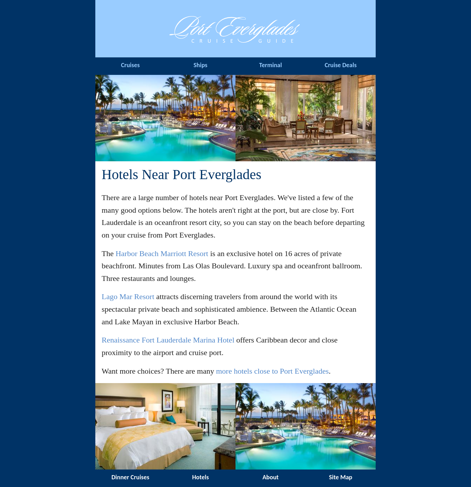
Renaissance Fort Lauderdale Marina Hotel (168, 340)
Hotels (200, 477)
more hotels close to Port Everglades (272, 371)
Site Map (340, 477)
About (270, 477)
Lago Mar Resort (128, 296)
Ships (200, 65)
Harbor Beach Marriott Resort (162, 253)
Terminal (270, 65)
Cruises (130, 65)
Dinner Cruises (130, 477)
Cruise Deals (340, 65)
